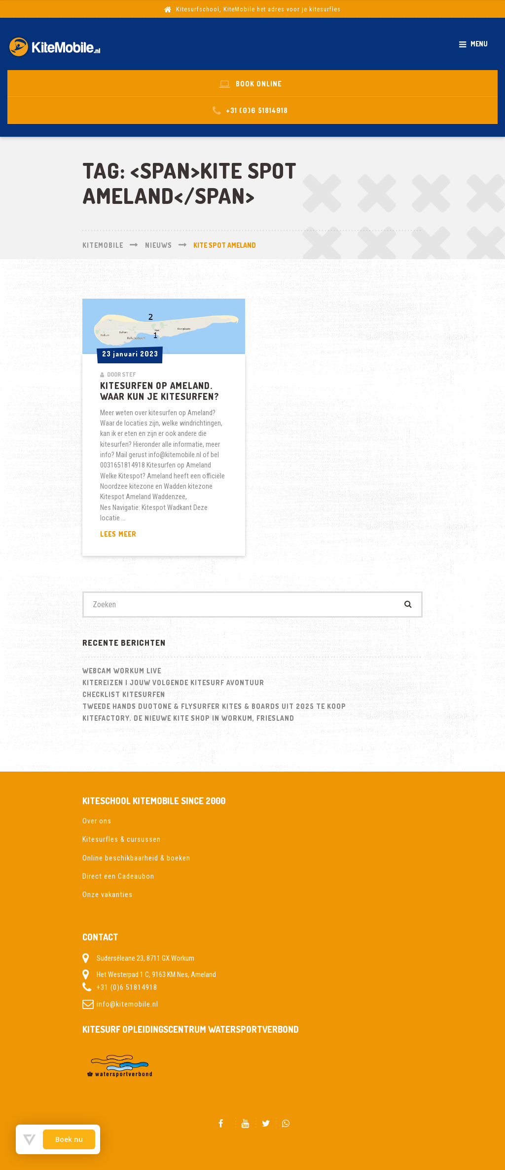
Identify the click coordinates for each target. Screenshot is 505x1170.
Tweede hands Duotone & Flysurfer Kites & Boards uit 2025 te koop (214, 706)
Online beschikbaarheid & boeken (136, 858)
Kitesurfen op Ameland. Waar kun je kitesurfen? (159, 390)
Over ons (96, 821)
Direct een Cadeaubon (118, 876)
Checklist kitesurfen (123, 694)
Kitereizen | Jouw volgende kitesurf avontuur (173, 682)
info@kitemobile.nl (127, 1004)
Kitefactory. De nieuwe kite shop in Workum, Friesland (188, 718)
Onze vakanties (107, 894)
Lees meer (141, 534)
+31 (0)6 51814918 (127, 987)
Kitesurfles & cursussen (121, 839)
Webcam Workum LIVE (121, 670)
